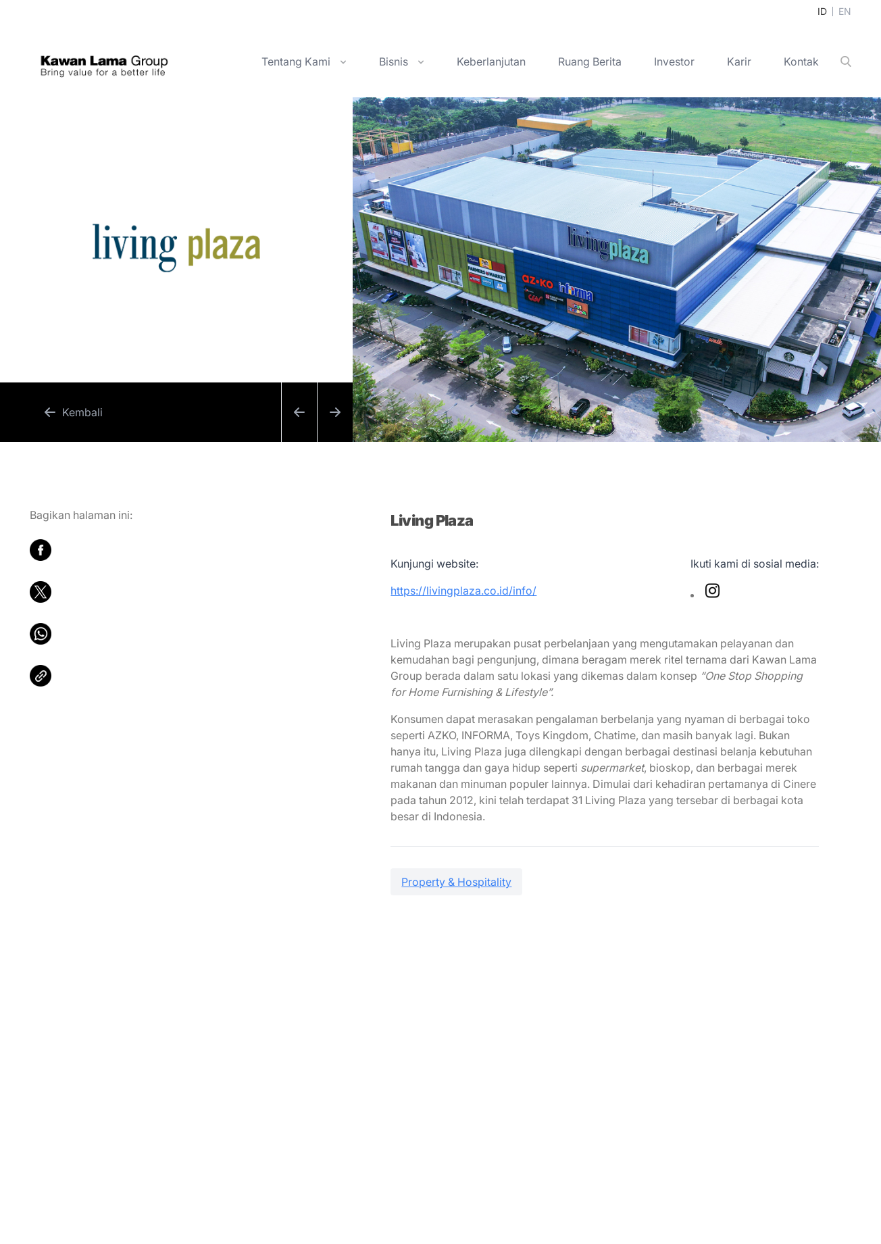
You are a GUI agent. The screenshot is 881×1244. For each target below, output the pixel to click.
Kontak (801, 61)
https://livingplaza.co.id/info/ (463, 590)
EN (844, 11)
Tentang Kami (295, 61)
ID (822, 11)
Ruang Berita (590, 61)
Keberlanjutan (491, 61)
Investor (674, 61)
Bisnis (393, 61)
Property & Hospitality (456, 882)
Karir (739, 61)
